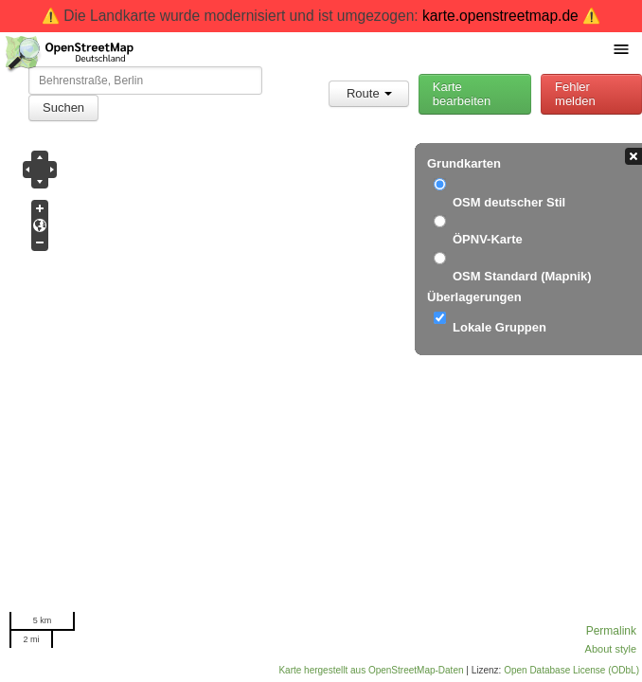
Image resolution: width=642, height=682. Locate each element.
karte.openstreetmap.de (500, 16)
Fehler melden (575, 94)
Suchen (63, 107)
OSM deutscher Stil (509, 202)
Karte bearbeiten (461, 94)
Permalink (611, 630)
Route (369, 93)
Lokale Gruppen (499, 327)
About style (610, 649)
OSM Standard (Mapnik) (522, 276)
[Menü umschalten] (621, 48)
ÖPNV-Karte (488, 239)
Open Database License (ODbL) (571, 670)
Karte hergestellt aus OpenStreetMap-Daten (370, 670)
